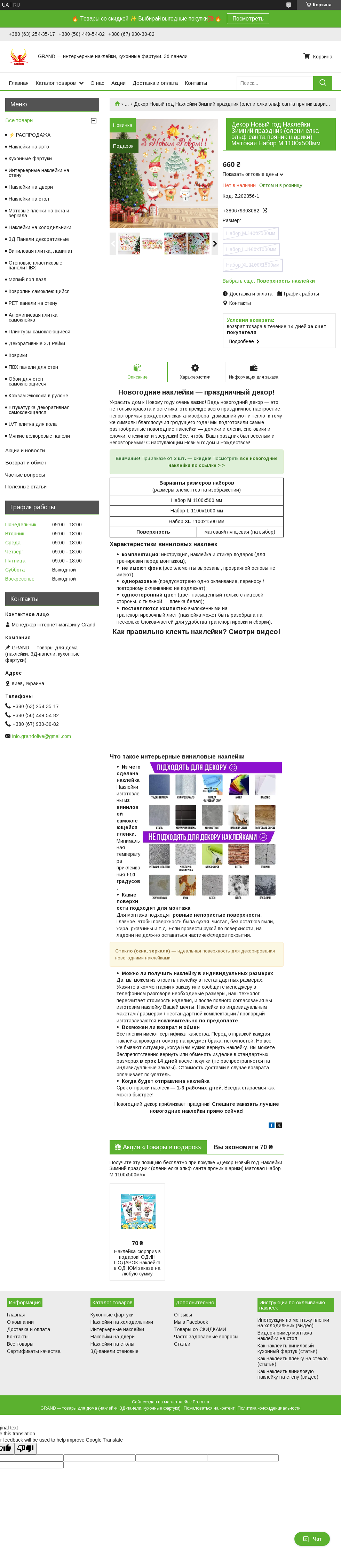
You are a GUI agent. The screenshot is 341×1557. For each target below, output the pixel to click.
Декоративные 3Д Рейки (37, 343)
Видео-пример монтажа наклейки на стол (284, 1335)
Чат (312, 1539)
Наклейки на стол (29, 199)
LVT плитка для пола (33, 424)
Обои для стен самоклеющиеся (27, 381)
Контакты (196, 83)
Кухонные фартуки (30, 158)
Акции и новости (25, 450)
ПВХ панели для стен (33, 367)
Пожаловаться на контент (209, 1408)
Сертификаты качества (34, 1351)
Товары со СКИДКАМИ (200, 1329)
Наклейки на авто (29, 146)
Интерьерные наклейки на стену (39, 173)
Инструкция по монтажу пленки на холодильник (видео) (293, 1322)
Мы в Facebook (191, 1322)
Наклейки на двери (31, 187)
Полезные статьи (26, 486)
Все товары (19, 120)
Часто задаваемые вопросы (206, 1336)
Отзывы (183, 1314)
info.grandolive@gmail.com (41, 736)
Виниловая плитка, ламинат (41, 251)
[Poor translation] (25, 1448)
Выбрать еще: (269, 281)
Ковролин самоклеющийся (39, 291)
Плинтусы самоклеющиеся (39, 331)
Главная (19, 83)
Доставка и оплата (155, 83)
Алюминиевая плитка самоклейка (33, 317)
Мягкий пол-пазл (27, 279)
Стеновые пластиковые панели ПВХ (35, 265)
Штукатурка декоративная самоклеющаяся (39, 410)
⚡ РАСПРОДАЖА (29, 135)
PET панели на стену (33, 303)
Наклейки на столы (112, 1344)
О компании (20, 1322)
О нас (97, 83)
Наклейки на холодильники (40, 227)
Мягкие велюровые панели (39, 436)
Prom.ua (201, 1402)
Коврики (18, 355)
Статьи (182, 1344)
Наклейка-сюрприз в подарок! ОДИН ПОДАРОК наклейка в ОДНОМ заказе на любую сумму (137, 1262)
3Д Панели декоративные (39, 239)
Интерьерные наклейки (117, 1329)
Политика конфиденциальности (269, 1408)
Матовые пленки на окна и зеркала (39, 213)
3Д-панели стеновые (114, 1351)
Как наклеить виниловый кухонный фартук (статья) (287, 1348)
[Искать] (322, 83)
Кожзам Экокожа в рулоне (38, 395)
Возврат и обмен (25, 462)
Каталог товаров (55, 83)
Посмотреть (248, 19)
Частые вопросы (25, 475)
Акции (118, 83)
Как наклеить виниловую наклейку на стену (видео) (287, 1374)
